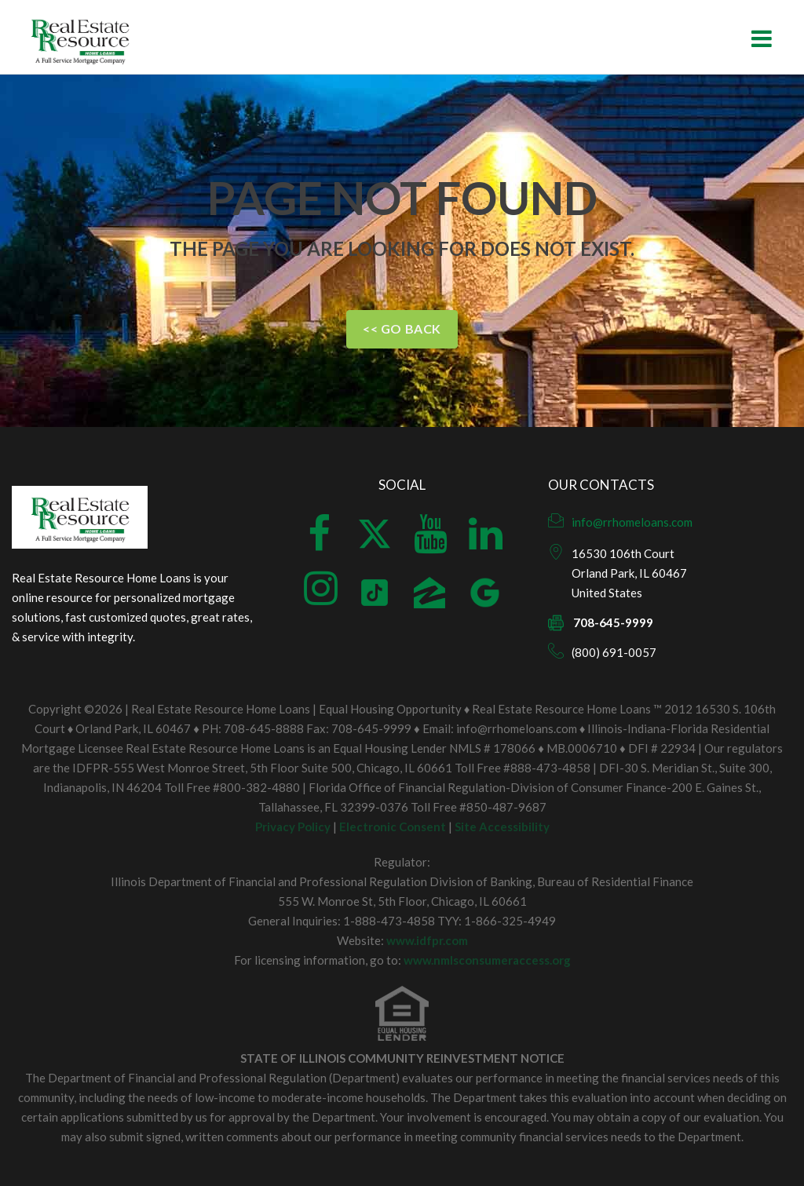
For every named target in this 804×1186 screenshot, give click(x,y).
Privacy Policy (293, 826)
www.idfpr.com (427, 940)
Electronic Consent (392, 826)
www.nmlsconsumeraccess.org (487, 960)
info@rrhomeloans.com (632, 522)
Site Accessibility (502, 826)
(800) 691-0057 (614, 652)
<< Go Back (402, 328)
